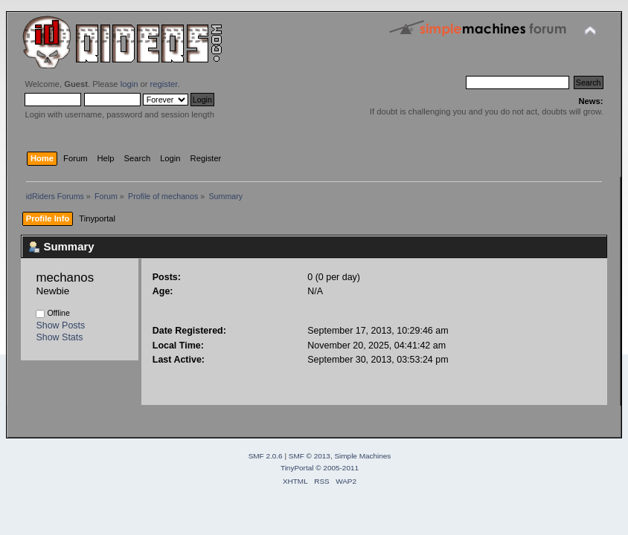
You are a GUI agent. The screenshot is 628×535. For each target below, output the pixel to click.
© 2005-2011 (337, 468)
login (129, 84)
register (164, 84)
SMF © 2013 (309, 456)
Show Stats (59, 337)
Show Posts (60, 325)
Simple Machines (362, 456)
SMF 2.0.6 (266, 456)
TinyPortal (297, 468)
